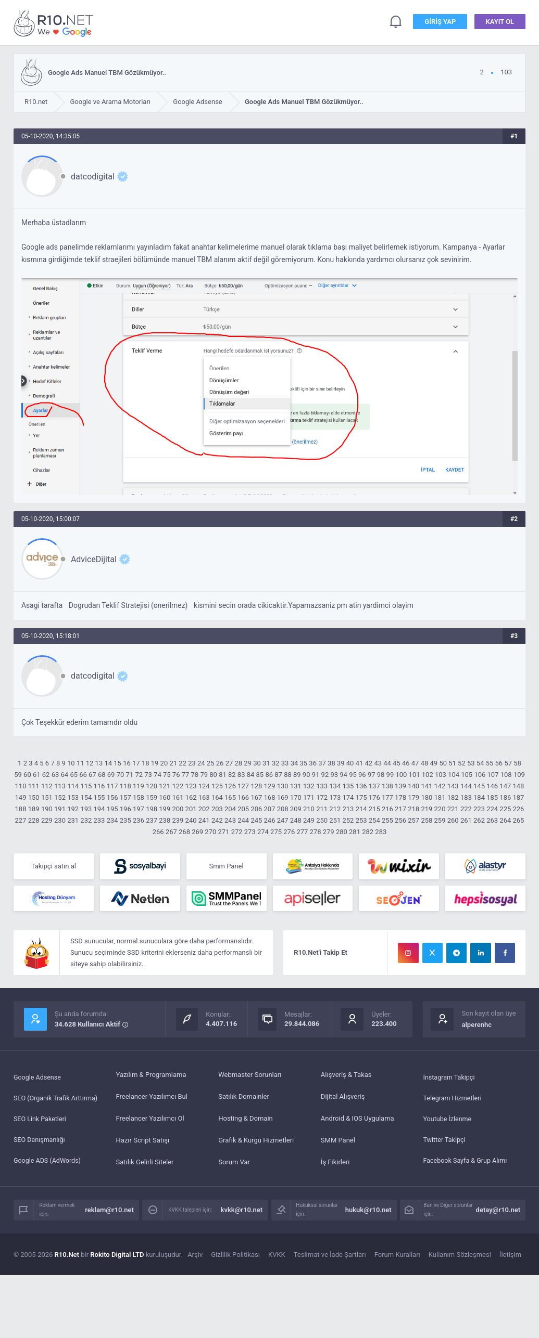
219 (426, 809)
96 (362, 774)
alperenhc (476, 1027)
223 (479, 809)
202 (204, 809)
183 (466, 797)
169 (283, 797)
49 (434, 763)
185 (492, 797)
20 (164, 763)
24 (201, 763)
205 (243, 809)
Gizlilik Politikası (235, 1257)
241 (204, 820)
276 (289, 832)
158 (138, 797)
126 (230, 786)
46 (406, 763)
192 (73, 809)
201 (191, 809)
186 (505, 797)
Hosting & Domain (245, 1121)
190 (47, 809)
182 (453, 797)
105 (466, 774)
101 (414, 774)
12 (90, 763)
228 (34, 820)
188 (21, 809)
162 (191, 797)
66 (83, 774)
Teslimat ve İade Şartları (330, 1257)
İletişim (510, 1257)
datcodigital (93, 176)
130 (283, 786)
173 (335, 797)
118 (125, 786)
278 (315, 832)
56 (499, 763)
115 (86, 786)
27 (229, 763)
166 (243, 797)
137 (374, 786)
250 (322, 820)
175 (361, 797)
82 (232, 774)
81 (223, 774)
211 (322, 809)
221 (453, 809)
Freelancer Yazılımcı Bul (151, 1099)
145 (479, 786)
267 (171, 832)
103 (440, 774)
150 (34, 797)
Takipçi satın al (53, 867)
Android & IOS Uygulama (357, 1121)
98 (381, 774)
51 (452, 763)
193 (86, 809)
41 (359, 763)
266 (158, 832)
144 (466, 786)
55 (490, 763)
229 (47, 820)
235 (125, 820)
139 (400, 786)
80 (213, 774)
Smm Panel (226, 867)
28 (238, 763)
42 (369, 763)
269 (197, 832)
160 (164, 797)
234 (112, 820)
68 (102, 774)
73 (148, 774)
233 (99, 820)
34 (294, 763)
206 (256, 809)
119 (138, 786)
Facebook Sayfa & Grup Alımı (466, 1164)
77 (186, 774)
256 (400, 820)
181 (440, 797)
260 (453, 820)
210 (309, 809)
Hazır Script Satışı (143, 1143)
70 (120, 774)
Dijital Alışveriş (343, 1099)
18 (145, 763)
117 (112, 786)
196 (125, 809)
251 (335, 820)
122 (177, 786)
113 (60, 786)
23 (192, 763)
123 (191, 786)
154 (86, 797)
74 (157, 774)
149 (21, 797)
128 (256, 786)
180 (426, 797)
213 (348, 809)
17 (136, 763)
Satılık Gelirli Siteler (145, 1164)
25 (211, 763)
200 (177, 809)
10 (71, 763)
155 (99, 797)
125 (217, 786)
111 (34, 786)
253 (361, 820)
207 (269, 809)
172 (322, 797)
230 (60, 820)
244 (243, 820)
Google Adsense (38, 1077)
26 (220, 763)
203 (217, 809)
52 (462, 763)
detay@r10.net (498, 1212)
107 (493, 774)
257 (413, 820)
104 (453, 774)
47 (415, 763)
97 (371, 774)
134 (335, 786)
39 (341, 763)
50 (443, 763)
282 (367, 832)
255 (387, 820)
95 (353, 774)
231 (73, 820)
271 (223, 832)
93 (334, 774)
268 (184, 832)
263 (492, 820)
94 (343, 774)
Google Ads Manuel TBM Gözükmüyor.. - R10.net (55, 22)
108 (506, 774)
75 (167, 774)
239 (177, 820)
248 (296, 820)
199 (164, 809)
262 (479, 820)
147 (505, 786)
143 (453, 786)
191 (60, 809)
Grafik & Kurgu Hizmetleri (256, 1143)
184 (479, 797)
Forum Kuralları (397, 1257)
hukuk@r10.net (368, 1212)
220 (440, 809)
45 (396, 763)
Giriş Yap (440, 23)
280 (341, 832)
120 (151, 786)
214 (361, 809)
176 (374, 797)
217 (400, 809)
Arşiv (195, 1257)
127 (243, 786)
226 (518, 809)
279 (328, 832)
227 (21, 820)
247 (283, 820)
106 (479, 774)
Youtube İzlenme (448, 1121)
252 (348, 820)
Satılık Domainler (243, 1099)
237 (151, 820)
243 (230, 820)
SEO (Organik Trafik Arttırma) (57, 1099)
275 (276, 832)
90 (306, 774)
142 (440, 786)
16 (127, 763)
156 (112, 797)
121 (164, 786)
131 (296, 786)
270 (210, 832)
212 (335, 809)
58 (517, 763)
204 (230, 809)
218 (413, 809)
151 (47, 797)
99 (390, 774)
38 (331, 763)
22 (182, 763)
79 (204, 774)
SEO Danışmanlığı (40, 1143)
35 (304, 763)
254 (374, 820)
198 (151, 809)
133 (322, 786)
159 (151, 797)
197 (138, 809)
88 (288, 774)
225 (505, 809)
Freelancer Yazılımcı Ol (150, 1121)
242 (217, 820)
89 (297, 774)
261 (466, 820)
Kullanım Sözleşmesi (460, 1257)
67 (92, 774)
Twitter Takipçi (445, 1143)
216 (387, 809)
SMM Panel (338, 1143)
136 (361, 786)
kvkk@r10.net (242, 1212)
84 (251, 774)
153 (73, 797)
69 (111, 774)
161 (177, 797)
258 (426, 820)
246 (269, 820)
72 (139, 774)
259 (440, 820)
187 (518, 797)
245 (256, 820)
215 (374, 809)
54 (480, 763)
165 (230, 797)
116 (99, 786)
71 (130, 774)
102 (427, 774)
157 (125, 797)
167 (256, 797)
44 (387, 763)
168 (269, 797)
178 (400, 797)
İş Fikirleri (335, 1164)
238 (164, 820)
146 (492, 786)
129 (269, 786)
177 (387, 797)
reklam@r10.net (109, 1212)
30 (257, 763)
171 (309, 797)
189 (34, 809)
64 (65, 774)
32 (276, 763)
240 (191, 820)
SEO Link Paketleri (41, 1121)
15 (117, 763)
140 (413, 786)
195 (112, 809)
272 (237, 832)
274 (263, 832)
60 (27, 774)
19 (155, 763)
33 (285, 763)
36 (313, 763)
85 (260, 774)
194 (99, 809)
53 (471, 763)
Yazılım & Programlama (151, 1077)
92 (325, 774)
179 (413, 797)
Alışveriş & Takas (346, 1077)
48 (425, 763)
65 (74, 774)
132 (309, 786)
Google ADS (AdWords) (48, 1164)
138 (387, 786)
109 (519, 774)
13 (99, 763)
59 (18, 774)
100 (401, 774)
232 (86, 820)
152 (60, 797)
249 (309, 820)
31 (266, 763)
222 (466, 809)
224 (492, 809)
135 (348, 786)
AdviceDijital (94, 559)
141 (426, 786)
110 (21, 786)
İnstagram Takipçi (450, 1077)
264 (505, 820)
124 (204, 786)
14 (108, 763)
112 (47, 786)
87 (278, 774)
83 (241, 774)
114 (73, 786)
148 (518, 786)
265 (518, 820)
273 (250, 832)
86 (269, 774)
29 (248, 763)
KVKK (276, 1257)
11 (80, 763)
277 (302, 832)
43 (378, 763)
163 (204, 797)
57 (508, 763)
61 (37, 774)
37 (322, 763)
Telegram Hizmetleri (453, 1099)
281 (354, 832)
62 (46, 774)
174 (348, 797)
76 (176, 774)
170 (296, 797)
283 (380, 832)
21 (173, 763)
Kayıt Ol (500, 23)
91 (316, 774)
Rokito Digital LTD (117, 1257)
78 (195, 774)
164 (217, 797)
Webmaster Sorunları (249, 1077)
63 (55, 774)
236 (138, 820)
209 (296, 809)
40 (350, 763)
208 (283, 809)
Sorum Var (234, 1164)
